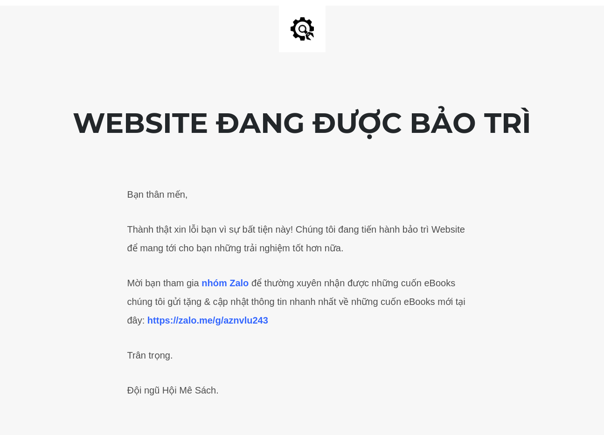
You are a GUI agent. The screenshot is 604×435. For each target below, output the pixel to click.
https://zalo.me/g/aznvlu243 (207, 320)
